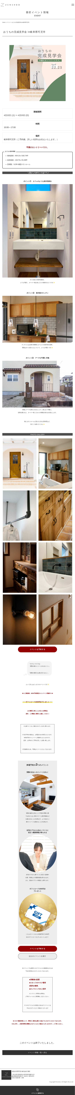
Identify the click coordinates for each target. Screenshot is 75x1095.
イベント (8, 22)
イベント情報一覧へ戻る (37, 1053)
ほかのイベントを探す (37, 956)
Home (3, 22)
